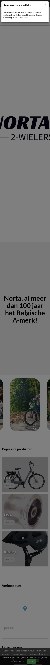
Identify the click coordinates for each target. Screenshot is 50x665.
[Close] (46, 4)
